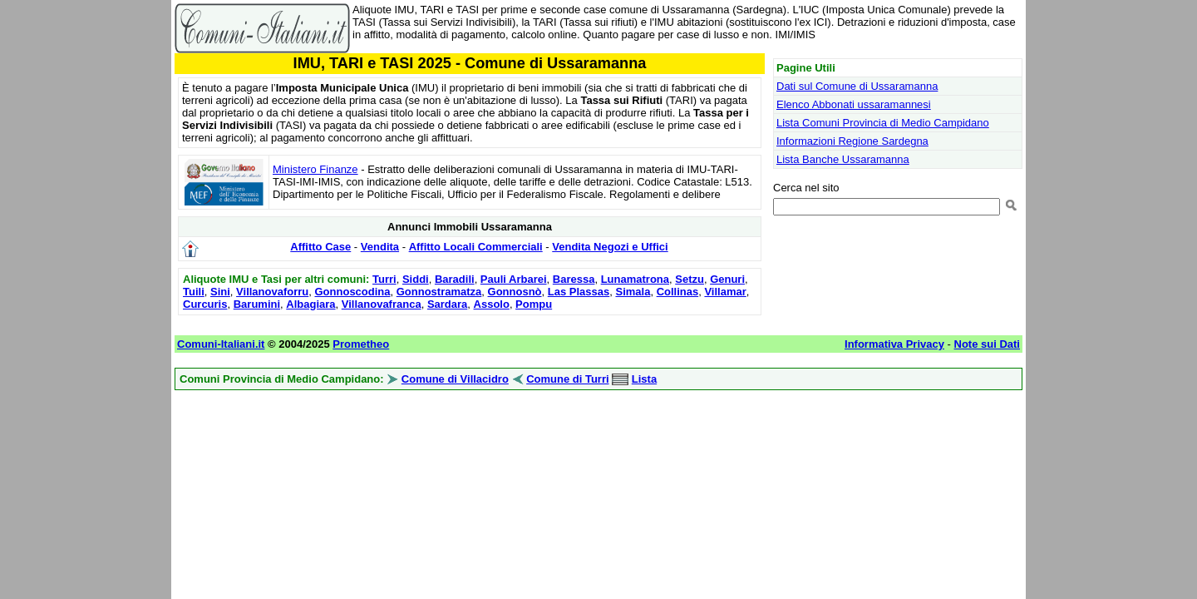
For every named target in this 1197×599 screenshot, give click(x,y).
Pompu (533, 304)
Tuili (193, 291)
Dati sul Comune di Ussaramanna (857, 86)
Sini (220, 291)
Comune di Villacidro (455, 379)
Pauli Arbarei (513, 279)
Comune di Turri (567, 379)
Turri (384, 279)
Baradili (455, 279)
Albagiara (310, 304)
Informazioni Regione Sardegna (852, 141)
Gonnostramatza (439, 291)
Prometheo (360, 344)
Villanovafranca (381, 304)
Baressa (574, 279)
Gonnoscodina (353, 291)
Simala (632, 291)
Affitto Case (320, 246)
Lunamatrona (635, 279)
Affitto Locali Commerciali (476, 246)
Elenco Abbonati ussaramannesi (853, 104)
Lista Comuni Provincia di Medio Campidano (882, 122)
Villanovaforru (272, 291)
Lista (644, 379)
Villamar (725, 291)
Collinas (678, 291)
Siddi (415, 279)
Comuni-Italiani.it (220, 344)
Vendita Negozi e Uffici (609, 246)
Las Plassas (578, 291)
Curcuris (205, 304)
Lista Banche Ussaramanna (842, 159)
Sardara (447, 304)
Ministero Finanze (315, 169)
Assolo (492, 304)
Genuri (727, 279)
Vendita (380, 246)
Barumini (257, 304)
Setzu (689, 279)
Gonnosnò (515, 291)
